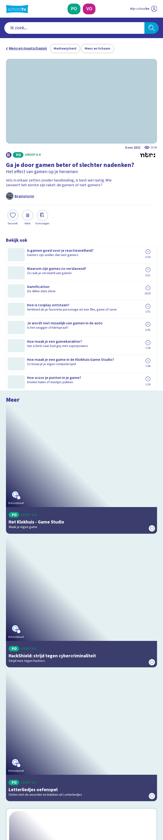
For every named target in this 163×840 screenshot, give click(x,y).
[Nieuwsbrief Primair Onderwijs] (56, 760)
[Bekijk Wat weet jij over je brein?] (81, 578)
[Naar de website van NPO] (154, 9)
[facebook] (8, 799)
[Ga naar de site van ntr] (139, 811)
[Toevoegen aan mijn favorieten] (13, 217)
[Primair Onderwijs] (74, 9)
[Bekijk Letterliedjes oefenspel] (81, 486)
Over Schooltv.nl (23, 717)
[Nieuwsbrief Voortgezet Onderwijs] (107, 760)
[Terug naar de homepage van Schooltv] (17, 9)
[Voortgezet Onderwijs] (89, 9)
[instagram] (19, 799)
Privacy (13, 724)
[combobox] (74, 28)
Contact (14, 704)
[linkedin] (29, 799)
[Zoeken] (151, 28)
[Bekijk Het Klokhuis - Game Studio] (81, 297)
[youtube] (40, 799)
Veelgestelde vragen (27, 711)
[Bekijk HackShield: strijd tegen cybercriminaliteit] (81, 391)
